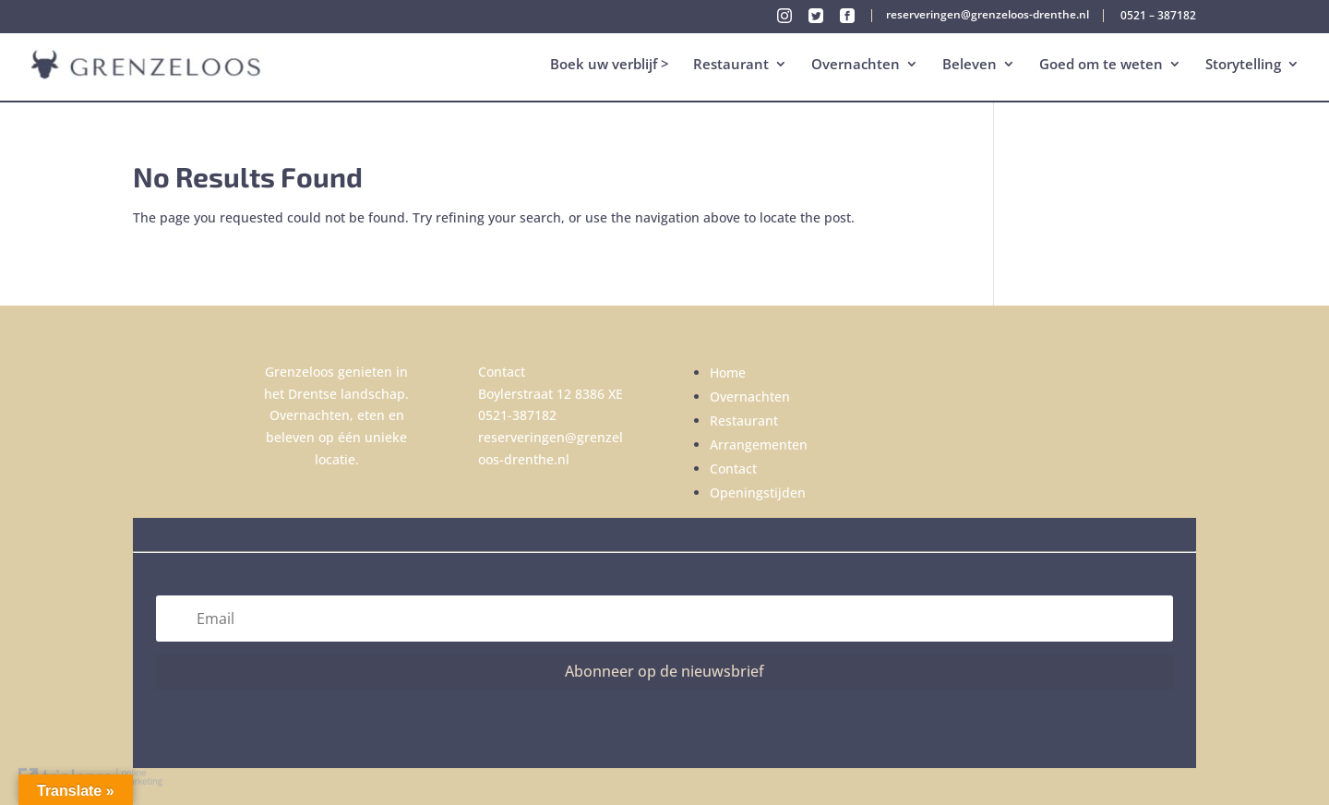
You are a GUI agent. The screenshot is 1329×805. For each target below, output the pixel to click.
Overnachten (855, 66)
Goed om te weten (1101, 66)
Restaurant (731, 66)
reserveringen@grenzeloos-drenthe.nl (987, 15)
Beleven (969, 66)
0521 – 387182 (1158, 16)
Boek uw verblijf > (609, 66)
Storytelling (1243, 66)
